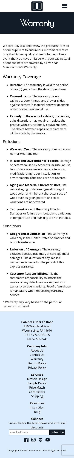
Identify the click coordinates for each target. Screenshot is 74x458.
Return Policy (37, 363)
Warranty (37, 359)
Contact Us (37, 355)
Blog (37, 412)
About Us (37, 350)
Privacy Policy (37, 368)
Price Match (37, 387)
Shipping (37, 396)
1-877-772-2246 (37, 339)
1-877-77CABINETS (37, 335)
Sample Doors (37, 383)
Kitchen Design (37, 379)
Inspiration (37, 407)
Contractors (37, 392)
